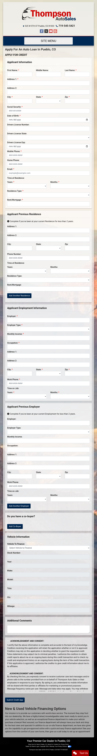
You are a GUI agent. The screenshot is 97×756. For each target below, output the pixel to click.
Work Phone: (13, 379)
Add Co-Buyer (15, 526)
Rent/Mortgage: (14, 200)
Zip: (66, 97)
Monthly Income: (14, 334)
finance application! (73, 728)
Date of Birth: (13, 116)
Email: (10, 169)
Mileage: (11, 606)
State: (38, 97)
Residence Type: (14, 191)
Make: (10, 570)
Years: (10, 182)
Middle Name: (42, 70)
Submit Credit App (15, 700)
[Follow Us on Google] (55, 31)
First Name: (12, 70)
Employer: (11, 316)
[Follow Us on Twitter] (46, 31)
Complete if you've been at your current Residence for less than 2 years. (40, 221)
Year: (9, 562)
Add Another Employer (19, 506)
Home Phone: (13, 160)
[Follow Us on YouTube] (51, 31)
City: (9, 97)
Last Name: (70, 70)
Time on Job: (13, 388)
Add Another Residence (19, 295)
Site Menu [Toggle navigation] (48, 41)
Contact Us (57, 744)
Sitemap (52, 746)
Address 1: (12, 79)
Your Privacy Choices (63, 746)
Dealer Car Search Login (32, 746)
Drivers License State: (17, 133)
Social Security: (14, 107)
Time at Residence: (16, 178)
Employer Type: (14, 325)
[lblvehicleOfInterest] (48, 548)
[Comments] (48, 629)
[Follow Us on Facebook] (41, 31)
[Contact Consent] (8, 673)
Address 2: (12, 88)
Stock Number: (14, 553)
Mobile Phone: (13, 151)
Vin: (9, 597)
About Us (50, 744)
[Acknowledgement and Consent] (8, 641)
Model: (10, 579)
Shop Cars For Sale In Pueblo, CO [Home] (37, 744)
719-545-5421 (67, 25)
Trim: (9, 588)
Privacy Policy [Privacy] (65, 744)
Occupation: (12, 343)
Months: (54, 182)
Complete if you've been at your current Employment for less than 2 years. (41, 414)
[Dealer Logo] (48, 13)
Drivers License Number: (18, 124)
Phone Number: (14, 254)
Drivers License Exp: (16, 142)
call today (62, 731)
